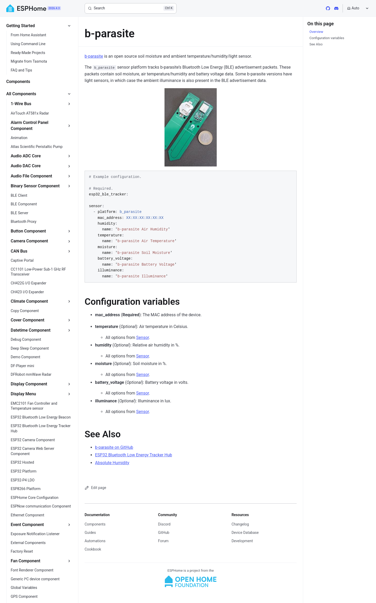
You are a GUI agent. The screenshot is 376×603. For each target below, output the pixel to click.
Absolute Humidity (112, 462)
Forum (163, 541)
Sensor (142, 337)
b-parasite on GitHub (114, 447)
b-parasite (94, 56)
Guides (90, 532)
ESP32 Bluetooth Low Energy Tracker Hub (133, 454)
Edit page (95, 488)
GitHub (163, 532)
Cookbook (93, 549)
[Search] (131, 8)
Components (95, 524)
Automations (95, 541)
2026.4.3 (54, 8)
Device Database (245, 532)
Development (242, 541)
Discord (164, 524)
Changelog (240, 524)
